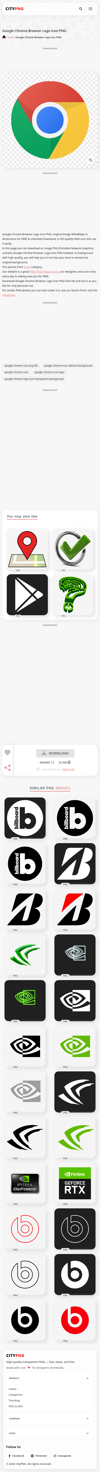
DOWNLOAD (55, 753)
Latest (12, 1389)
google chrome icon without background (68, 365)
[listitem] (16, 1456)
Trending (14, 1400)
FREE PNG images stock (44, 271)
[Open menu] (90, 9)
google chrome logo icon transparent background (34, 378)
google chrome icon (16, 372)
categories (8, 295)
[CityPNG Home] (14, 8)
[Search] (81, 9)
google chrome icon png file (21, 365)
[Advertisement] (50, 59)
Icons (27, 267)
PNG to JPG (16, 1406)
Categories (15, 1394)
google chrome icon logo (49, 372)
